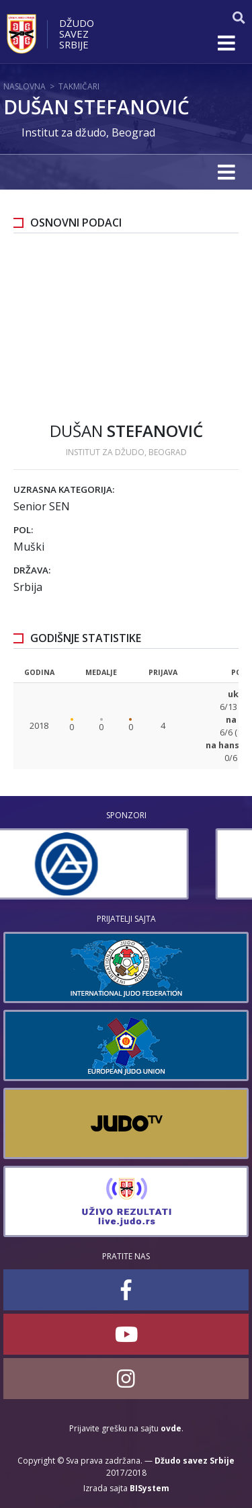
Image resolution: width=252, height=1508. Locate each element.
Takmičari (78, 86)
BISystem (149, 1488)
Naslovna (24, 86)
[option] (126, 864)
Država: (31, 570)
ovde (171, 1428)
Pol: (23, 530)
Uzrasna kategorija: (63, 489)
